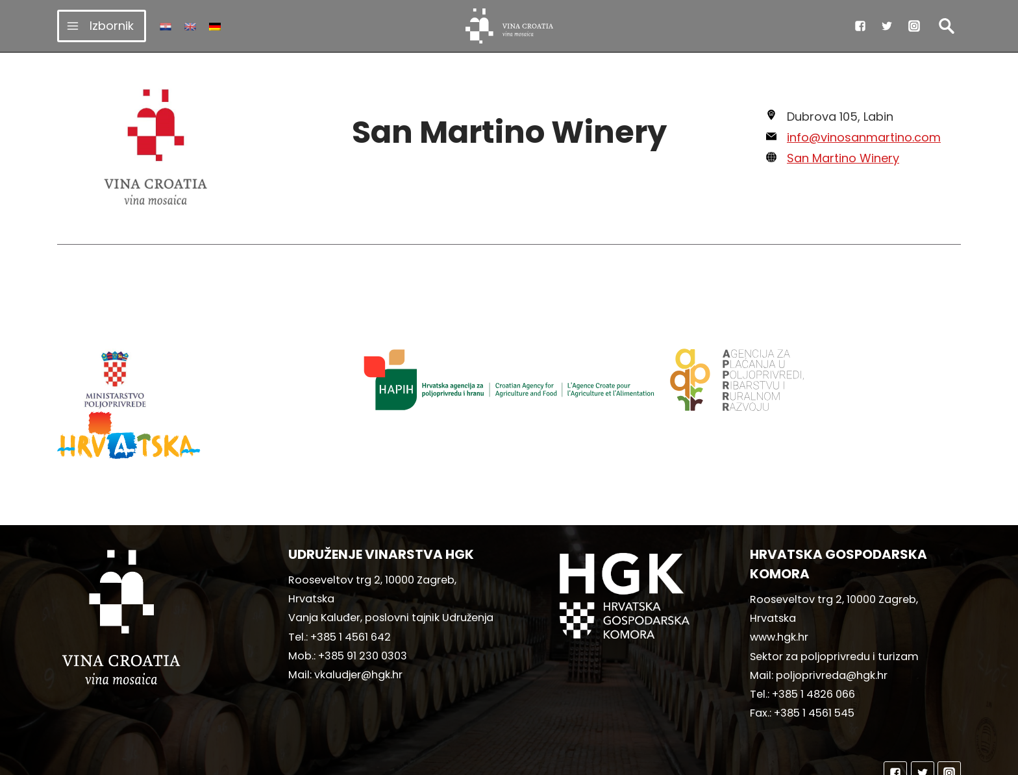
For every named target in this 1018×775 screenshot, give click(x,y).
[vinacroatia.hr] (509, 25)
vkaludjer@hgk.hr (358, 612)
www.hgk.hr (779, 574)
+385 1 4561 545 (814, 650)
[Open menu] (101, 26)
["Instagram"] (914, 26)
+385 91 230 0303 (362, 593)
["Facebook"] (860, 26)
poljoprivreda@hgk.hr (832, 613)
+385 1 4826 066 (813, 631)
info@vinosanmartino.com (864, 137)
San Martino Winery (843, 158)
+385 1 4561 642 (350, 574)
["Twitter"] (887, 26)
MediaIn (617, 759)
